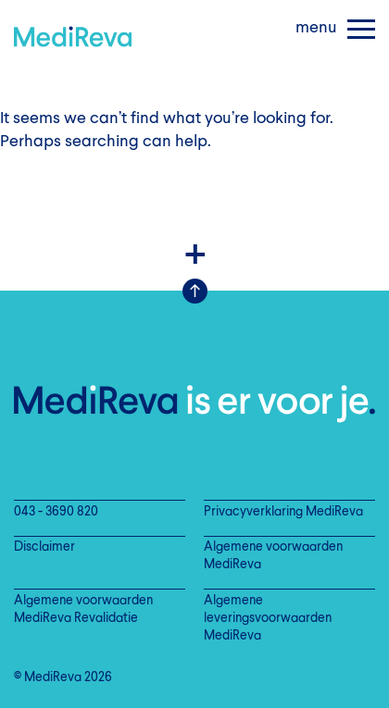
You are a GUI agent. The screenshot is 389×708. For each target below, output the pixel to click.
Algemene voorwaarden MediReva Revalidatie (83, 610)
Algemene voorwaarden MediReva (273, 556)
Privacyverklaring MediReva (283, 512)
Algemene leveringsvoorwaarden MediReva (268, 618)
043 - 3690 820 (56, 512)
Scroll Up (194, 291)
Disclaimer (44, 547)
